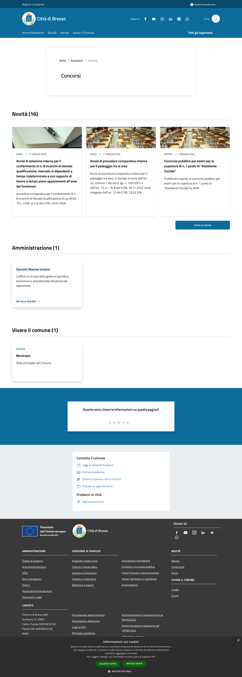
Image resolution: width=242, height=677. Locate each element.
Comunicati (177, 567)
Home (62, 60)
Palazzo (20, 349)
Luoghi (175, 590)
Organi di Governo (32, 561)
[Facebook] (143, 18)
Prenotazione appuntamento (88, 615)
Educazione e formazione (136, 561)
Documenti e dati (32, 597)
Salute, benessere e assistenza (139, 579)
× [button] (238, 640)
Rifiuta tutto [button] (135, 663)
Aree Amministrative (34, 567)
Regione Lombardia (33, 4)
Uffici (25, 573)
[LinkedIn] (169, 18)
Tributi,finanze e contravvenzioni (140, 573)
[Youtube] (152, 18)
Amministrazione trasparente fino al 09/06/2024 (142, 617)
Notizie (168, 154)
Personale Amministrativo (37, 591)
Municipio (23, 355)
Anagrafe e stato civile (84, 561)
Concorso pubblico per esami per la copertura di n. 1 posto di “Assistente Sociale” (190, 166)
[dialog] (121, 657)
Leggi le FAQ (79, 627)
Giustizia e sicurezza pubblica (138, 567)
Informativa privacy (133, 636)
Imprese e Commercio (84, 573)
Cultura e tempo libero (84, 567)
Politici (26, 585)
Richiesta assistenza (83, 633)
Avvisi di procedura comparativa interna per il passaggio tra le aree (118, 163)
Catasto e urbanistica (84, 579)
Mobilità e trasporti (83, 585)
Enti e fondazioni (31, 579)
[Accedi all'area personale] (203, 4)
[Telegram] (177, 18)
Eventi (175, 596)
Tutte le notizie (202, 225)
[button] (121, 671)
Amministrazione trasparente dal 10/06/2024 (140, 628)
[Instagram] (160, 18)
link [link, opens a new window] (153, 656)
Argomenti (77, 60)
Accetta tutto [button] (108, 663)
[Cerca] (216, 19)
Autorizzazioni (130, 585)
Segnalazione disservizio (86, 621)
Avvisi (19, 154)
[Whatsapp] (186, 18)
